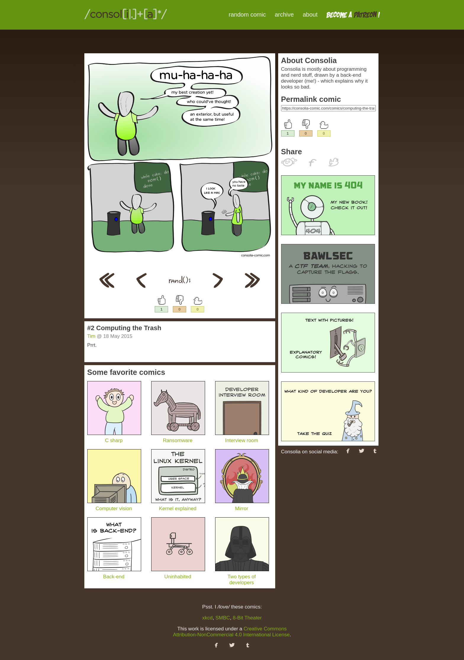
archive (284, 14)
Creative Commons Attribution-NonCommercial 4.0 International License (231, 631)
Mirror (242, 505)
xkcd (207, 618)
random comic (247, 14)
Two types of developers (242, 576)
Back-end (114, 573)
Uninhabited (178, 573)
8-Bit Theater (247, 618)
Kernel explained (178, 505)
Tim (91, 336)
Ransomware (178, 437)
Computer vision (114, 505)
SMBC (222, 618)
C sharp (114, 437)
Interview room (242, 437)
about (310, 14)
